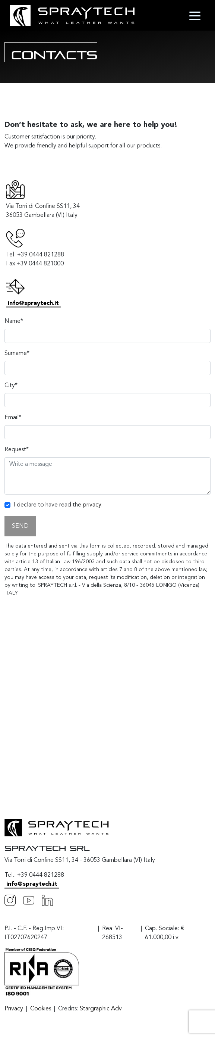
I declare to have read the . (57, 505)
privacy (92, 505)
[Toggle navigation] (194, 15)
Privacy (13, 1009)
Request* (16, 450)
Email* (12, 418)
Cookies (40, 1009)
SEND (20, 526)
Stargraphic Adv (101, 1009)
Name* (13, 321)
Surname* (16, 353)
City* (11, 386)
